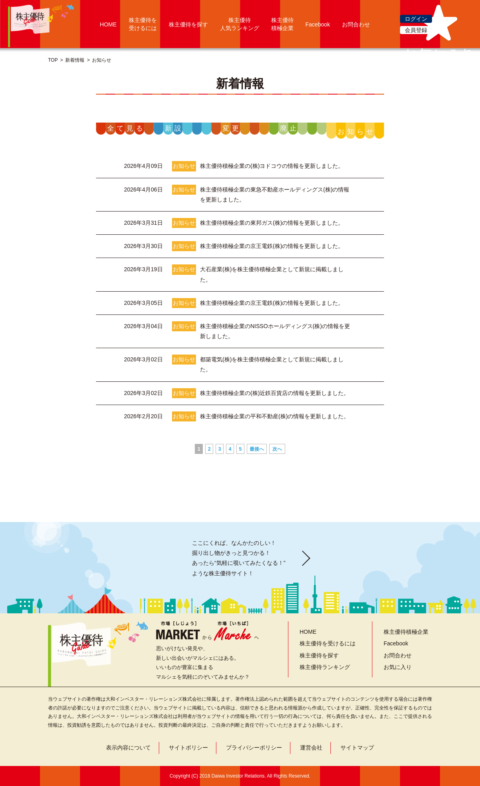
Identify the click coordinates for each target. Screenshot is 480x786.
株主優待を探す (188, 24)
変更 (232, 128)
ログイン (416, 19)
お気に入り (398, 667)
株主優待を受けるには (328, 643)
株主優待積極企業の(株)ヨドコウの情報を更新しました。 (272, 166)
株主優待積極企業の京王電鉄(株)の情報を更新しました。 (272, 246)
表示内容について (128, 747)
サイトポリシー (188, 747)
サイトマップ (357, 747)
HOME (108, 24)
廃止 (289, 128)
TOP (53, 60)
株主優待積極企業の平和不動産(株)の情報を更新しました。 (274, 416)
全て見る (126, 128)
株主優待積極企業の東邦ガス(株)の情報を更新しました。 (272, 223)
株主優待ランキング (325, 667)
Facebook (318, 24)
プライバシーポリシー (254, 747)
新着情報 (74, 60)
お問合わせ (356, 24)
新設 (174, 128)
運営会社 (311, 747)
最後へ (257, 449)
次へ (277, 449)
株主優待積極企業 (406, 632)
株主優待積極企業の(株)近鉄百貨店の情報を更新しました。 (274, 393)
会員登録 (416, 30)
